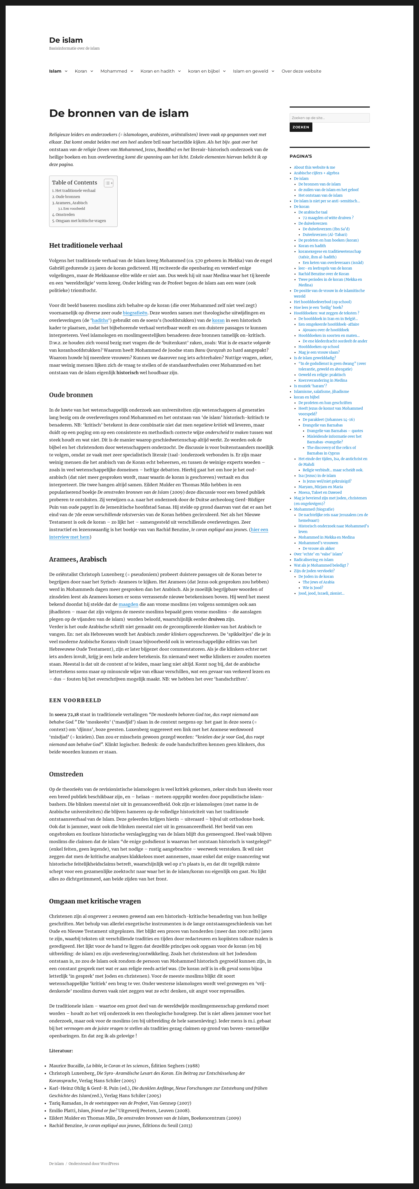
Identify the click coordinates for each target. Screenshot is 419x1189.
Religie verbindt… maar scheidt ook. (333, 470)
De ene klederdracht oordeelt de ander (335, 341)
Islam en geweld (250, 71)
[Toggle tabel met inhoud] (106, 183)
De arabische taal (312, 212)
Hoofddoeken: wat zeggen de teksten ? (326, 313)
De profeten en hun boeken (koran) (328, 240)
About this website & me (314, 167)
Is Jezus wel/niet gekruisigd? (327, 481)
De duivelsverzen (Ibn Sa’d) (326, 229)
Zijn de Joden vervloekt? (314, 571)
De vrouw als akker (319, 548)
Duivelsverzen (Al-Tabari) (325, 234)
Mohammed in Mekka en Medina (326, 537)
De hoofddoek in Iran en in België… (328, 319)
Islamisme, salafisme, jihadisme (321, 391)
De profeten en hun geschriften (325, 403)
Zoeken (301, 127)
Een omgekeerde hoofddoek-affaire (328, 324)
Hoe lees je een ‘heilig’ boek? (318, 307)
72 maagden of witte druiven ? (328, 218)
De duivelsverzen (312, 223)
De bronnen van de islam (319, 184)
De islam (66, 40)
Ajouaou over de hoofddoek (326, 330)
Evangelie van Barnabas (323, 425)
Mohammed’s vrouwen (318, 543)
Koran (81, 71)
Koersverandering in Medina (322, 380)
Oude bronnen (68, 197)
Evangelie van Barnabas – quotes (335, 431)
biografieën (135, 312)
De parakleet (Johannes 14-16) (329, 419)
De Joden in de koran (316, 576)
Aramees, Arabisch (72, 203)
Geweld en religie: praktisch (322, 375)
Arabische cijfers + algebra (316, 173)
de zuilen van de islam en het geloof (328, 190)
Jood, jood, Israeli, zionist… (321, 593)
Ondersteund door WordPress (94, 1164)
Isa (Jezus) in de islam (317, 475)
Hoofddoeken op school (318, 347)
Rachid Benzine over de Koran (323, 274)
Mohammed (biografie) (314, 509)
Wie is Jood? (313, 588)
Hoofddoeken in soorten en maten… (329, 335)
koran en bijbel (204, 71)
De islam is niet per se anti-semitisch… (327, 201)
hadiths (100, 320)
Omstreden (65, 214)
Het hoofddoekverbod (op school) (323, 302)
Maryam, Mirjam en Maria (320, 487)
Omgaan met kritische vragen (81, 221)
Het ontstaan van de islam (320, 195)
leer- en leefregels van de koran (325, 268)
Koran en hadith (158, 71)
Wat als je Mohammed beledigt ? (321, 565)
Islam (55, 71)
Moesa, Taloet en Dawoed (320, 492)
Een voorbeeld (74, 209)
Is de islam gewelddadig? (315, 358)
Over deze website (301, 71)
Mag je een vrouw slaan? (319, 352)
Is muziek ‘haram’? (310, 386)
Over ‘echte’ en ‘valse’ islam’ (318, 554)
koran (218, 320)
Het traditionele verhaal (75, 190)
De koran (301, 206)
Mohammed (113, 71)
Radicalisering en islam (313, 560)
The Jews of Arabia (318, 582)
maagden (128, 604)
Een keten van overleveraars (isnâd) (333, 262)
